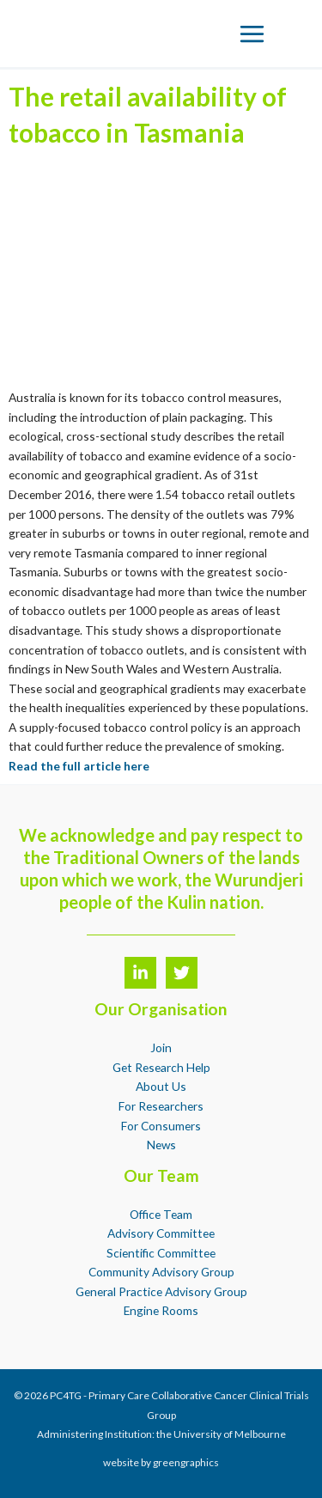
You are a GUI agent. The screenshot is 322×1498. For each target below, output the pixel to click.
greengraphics (186, 1462)
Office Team (161, 1214)
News (161, 1144)
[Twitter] (181, 973)
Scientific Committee (161, 1252)
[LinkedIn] (140, 973)
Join (161, 1047)
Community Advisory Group (161, 1271)
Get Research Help (161, 1067)
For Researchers (161, 1106)
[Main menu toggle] (252, 33)
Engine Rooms (161, 1310)
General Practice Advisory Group (161, 1291)
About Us (161, 1086)
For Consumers (161, 1125)
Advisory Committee (161, 1233)
